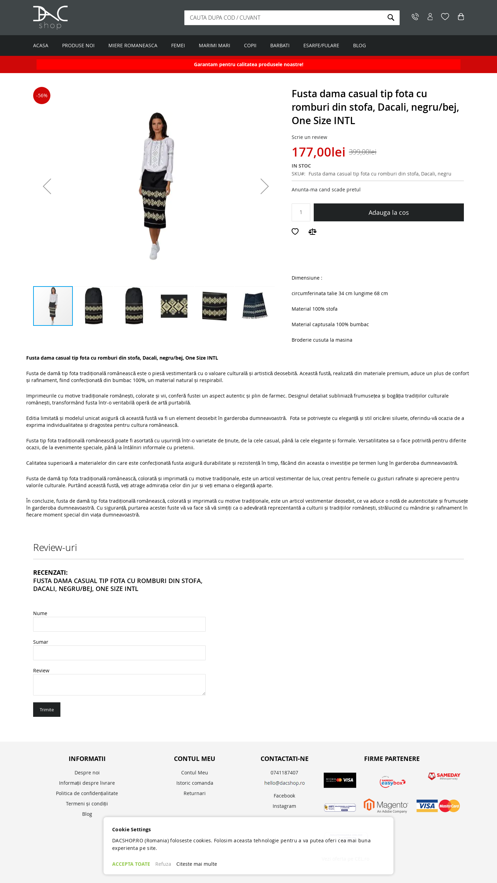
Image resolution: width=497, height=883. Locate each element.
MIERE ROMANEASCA (132, 45)
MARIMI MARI (214, 45)
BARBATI (280, 45)
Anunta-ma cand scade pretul (326, 189)
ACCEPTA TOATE (131, 864)
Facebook (284, 795)
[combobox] (292, 17)
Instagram (284, 806)
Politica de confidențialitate (87, 793)
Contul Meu (194, 772)
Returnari (195, 793)
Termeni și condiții (87, 803)
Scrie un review (309, 137)
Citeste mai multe (196, 864)
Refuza (163, 864)
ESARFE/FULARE (321, 45)
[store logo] (76, 17)
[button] (47, 186)
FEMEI (178, 45)
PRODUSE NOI (78, 45)
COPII (250, 45)
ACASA (40, 45)
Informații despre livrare (87, 783)
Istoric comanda (194, 783)
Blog (87, 814)
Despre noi (87, 772)
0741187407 (284, 772)
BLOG (359, 45)
